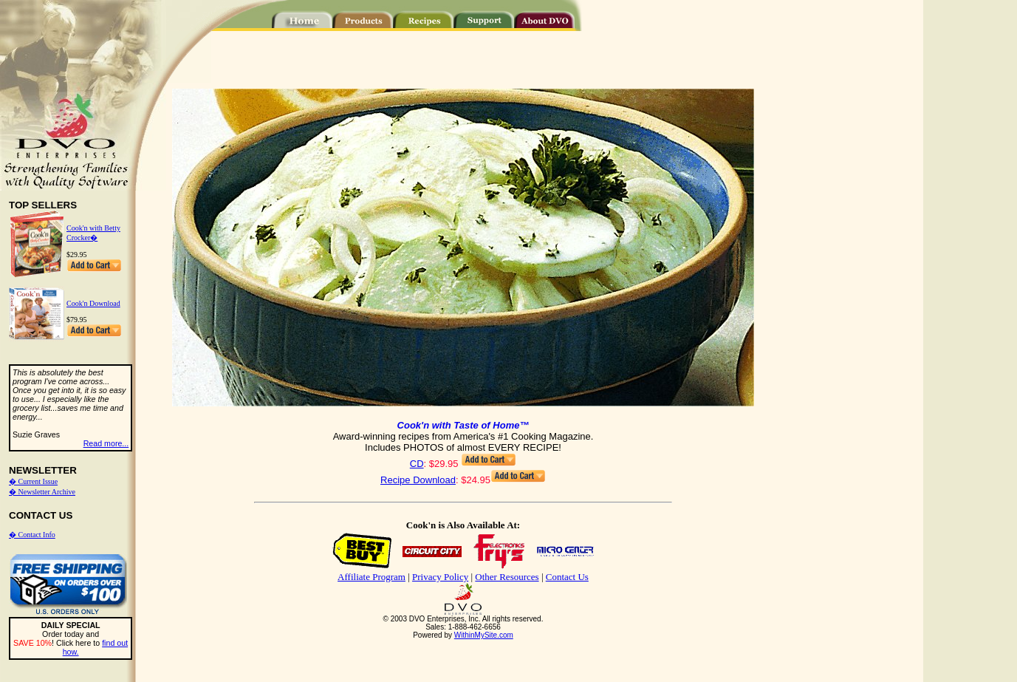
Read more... (106, 443)
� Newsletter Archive (42, 492)
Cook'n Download (93, 303)
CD (417, 463)
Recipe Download (418, 479)
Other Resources (506, 576)
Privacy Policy (440, 576)
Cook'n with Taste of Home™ (463, 425)
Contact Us (567, 576)
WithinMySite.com (483, 635)
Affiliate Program (371, 576)
